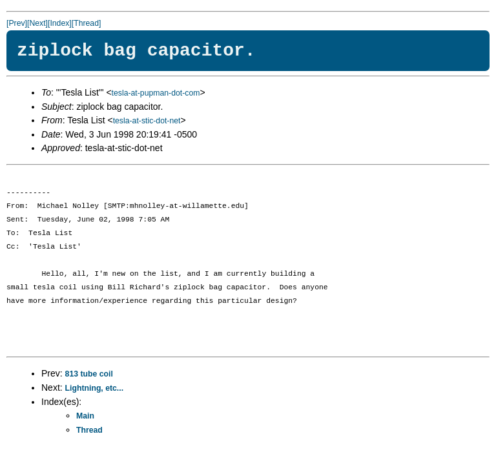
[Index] (60, 23)
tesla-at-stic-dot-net (147, 120)
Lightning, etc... (94, 388)
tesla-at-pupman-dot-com (156, 93)
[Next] (37, 23)
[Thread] (86, 23)
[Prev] (16, 23)
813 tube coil (89, 373)
